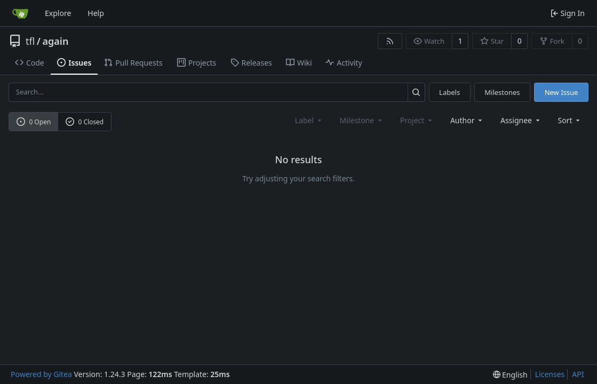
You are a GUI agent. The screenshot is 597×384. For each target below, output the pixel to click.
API (578, 374)
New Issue (561, 92)
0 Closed (85, 121)
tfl (30, 41)
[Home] (20, 13)
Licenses (550, 374)
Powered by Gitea (41, 374)
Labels (449, 92)
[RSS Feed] (390, 41)
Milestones (502, 92)
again (56, 41)
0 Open (34, 121)
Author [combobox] (467, 120)
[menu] (570, 120)
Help (95, 13)
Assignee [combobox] (521, 120)
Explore (58, 13)
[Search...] (416, 92)
